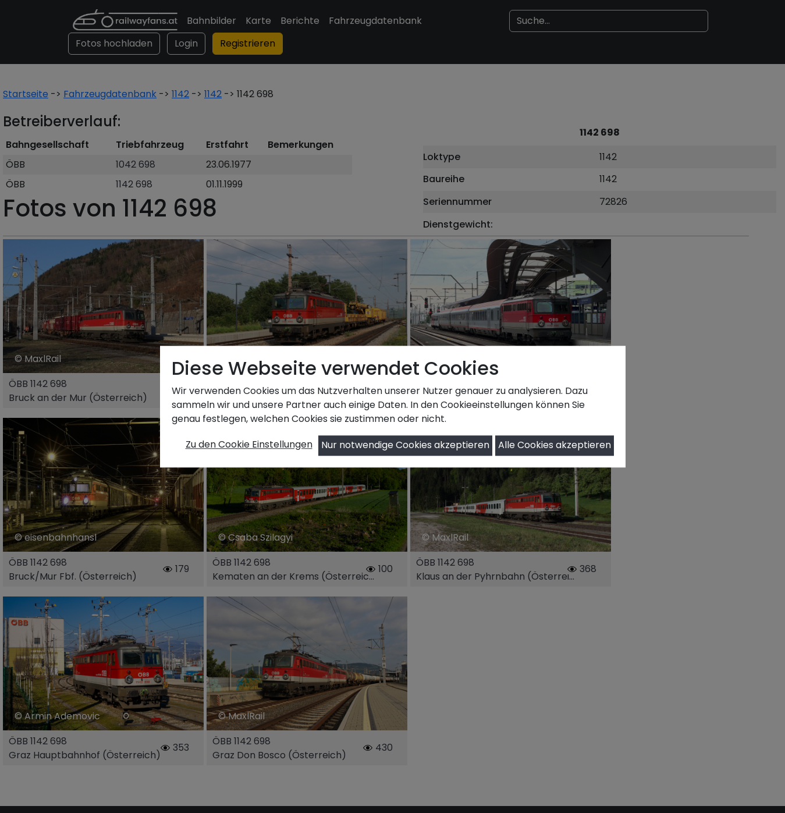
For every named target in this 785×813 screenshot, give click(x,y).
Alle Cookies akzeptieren (554, 445)
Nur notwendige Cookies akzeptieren (405, 445)
